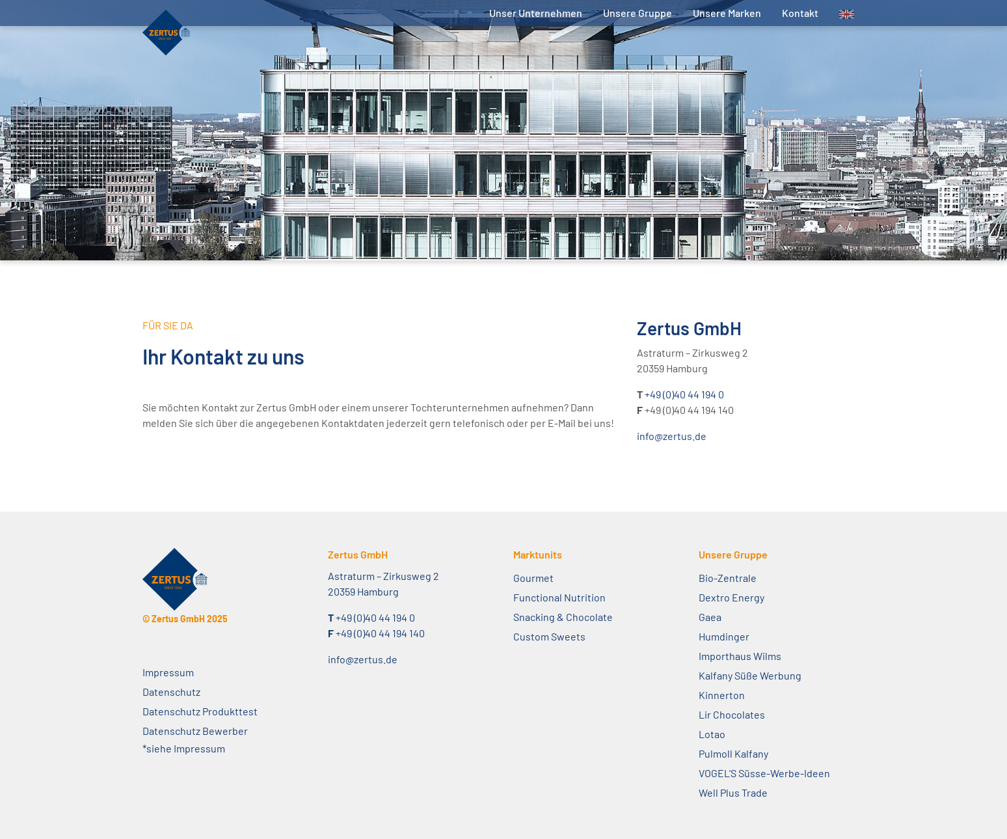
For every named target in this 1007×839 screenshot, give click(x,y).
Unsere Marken (727, 13)
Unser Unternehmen (535, 13)
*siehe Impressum (183, 748)
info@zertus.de (671, 436)
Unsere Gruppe (637, 13)
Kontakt (800, 13)
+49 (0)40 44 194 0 (684, 394)
